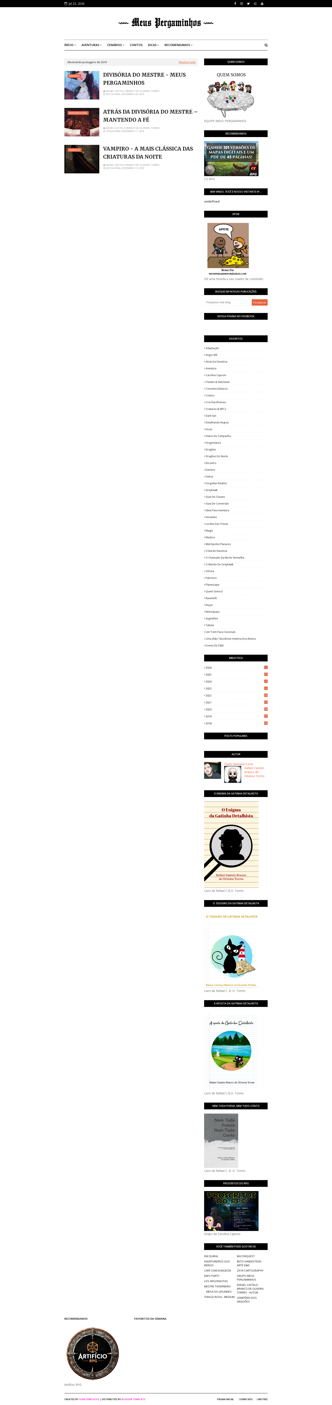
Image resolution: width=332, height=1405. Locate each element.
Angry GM (211, 355)
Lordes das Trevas (217, 524)
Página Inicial (225, 1399)
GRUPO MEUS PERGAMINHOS (246, 1277)
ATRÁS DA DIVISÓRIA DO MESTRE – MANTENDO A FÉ (150, 116)
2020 (237, 709)
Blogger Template (133, 1399)
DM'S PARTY (211, 1276)
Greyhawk (211, 490)
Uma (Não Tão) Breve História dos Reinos (231, 639)
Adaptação (212, 348)
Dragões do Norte (217, 456)
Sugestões (212, 618)
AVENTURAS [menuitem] (90, 45)
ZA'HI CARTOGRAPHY (250, 1270)
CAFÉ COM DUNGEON (217, 1270)
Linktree (262, 1399)
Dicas (209, 429)
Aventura (211, 368)
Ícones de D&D (215, 645)
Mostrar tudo (187, 62)
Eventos (210, 470)
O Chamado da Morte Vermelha (225, 557)
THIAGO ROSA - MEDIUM (219, 1297)
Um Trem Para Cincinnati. (221, 632)
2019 (237, 716)
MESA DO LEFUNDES (219, 1291)
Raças (209, 605)
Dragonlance (213, 443)
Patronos (211, 578)
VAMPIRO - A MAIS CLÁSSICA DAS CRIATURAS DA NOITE (148, 153)
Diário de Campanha (218, 436)
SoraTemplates (89, 1399)
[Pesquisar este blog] (228, 302)
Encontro (211, 463)
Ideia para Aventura (217, 510)
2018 (237, 723)
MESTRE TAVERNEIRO (217, 1286)
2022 (237, 695)
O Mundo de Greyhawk (219, 564)
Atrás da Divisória (216, 361)
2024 (237, 681)
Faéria (209, 476)
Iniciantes (211, 517)
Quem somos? (214, 591)
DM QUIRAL (211, 1256)
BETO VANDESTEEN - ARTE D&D (250, 1263)
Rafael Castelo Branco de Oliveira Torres (133, 90)
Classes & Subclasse (218, 382)
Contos (210, 395)
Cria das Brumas (216, 402)
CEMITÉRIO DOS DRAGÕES (247, 1299)
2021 (237, 702)
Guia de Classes (215, 497)
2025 (237, 674)
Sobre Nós (246, 1399)
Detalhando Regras (217, 422)
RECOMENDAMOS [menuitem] (177, 45)
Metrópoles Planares (218, 544)
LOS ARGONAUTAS (216, 1281)
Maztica (210, 537)
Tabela (210, 625)
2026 (237, 667)
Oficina (210, 571)
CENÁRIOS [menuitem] (114, 45)
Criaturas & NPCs (216, 409)
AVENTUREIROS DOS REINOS (217, 1263)
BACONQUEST (246, 1256)
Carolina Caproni (216, 375)
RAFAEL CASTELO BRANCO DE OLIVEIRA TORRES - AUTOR (250, 1288)
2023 (237, 688)
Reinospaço (213, 611)
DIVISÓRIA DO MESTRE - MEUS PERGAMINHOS (144, 79)
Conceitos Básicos (217, 388)
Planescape (212, 584)
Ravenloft (211, 598)
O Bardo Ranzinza (216, 551)
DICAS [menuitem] (152, 45)
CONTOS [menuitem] (136, 45)
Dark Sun (211, 416)
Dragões (211, 449)
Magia (209, 530)
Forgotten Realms (216, 483)
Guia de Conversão (217, 503)
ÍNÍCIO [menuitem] (68, 45)
